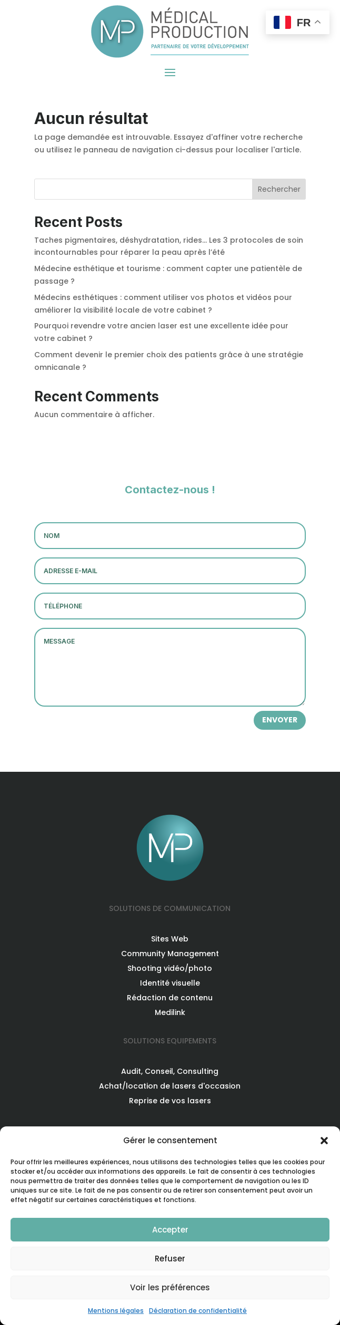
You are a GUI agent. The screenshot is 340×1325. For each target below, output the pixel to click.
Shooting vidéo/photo (169, 968)
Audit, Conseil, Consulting (169, 1071)
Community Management (170, 953)
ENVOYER (279, 720)
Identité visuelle (170, 983)
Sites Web (169, 939)
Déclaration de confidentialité (198, 1310)
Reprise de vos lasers (170, 1100)
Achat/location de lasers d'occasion (170, 1086)
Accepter (170, 1229)
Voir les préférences (170, 1287)
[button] (324, 1140)
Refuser (170, 1258)
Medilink (170, 1012)
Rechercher (279, 189)
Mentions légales (116, 1310)
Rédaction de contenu (170, 997)
